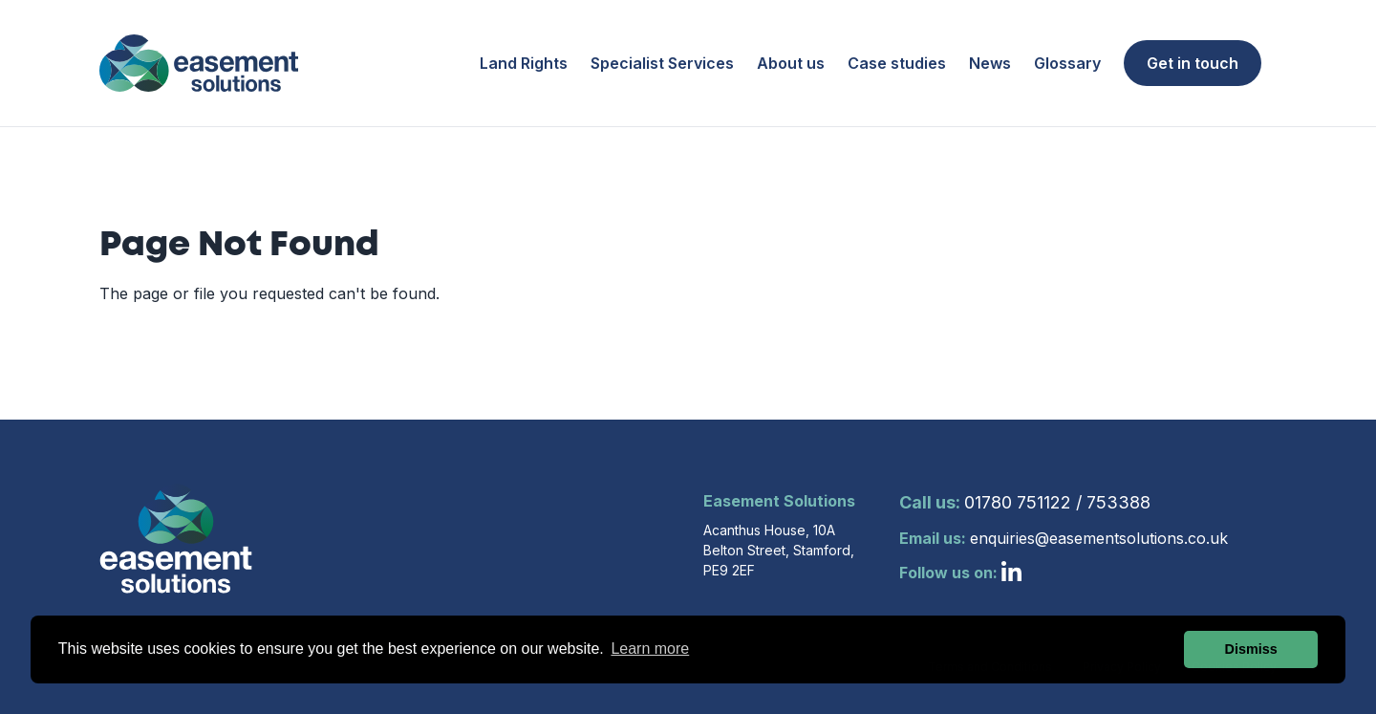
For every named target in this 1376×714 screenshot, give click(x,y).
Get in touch (1192, 63)
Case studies (897, 63)
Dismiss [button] (1251, 649)
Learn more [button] (650, 648)
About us (791, 63)
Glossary (1067, 63)
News (990, 63)
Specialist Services (662, 63)
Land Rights (524, 63)
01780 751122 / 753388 (1024, 502)
